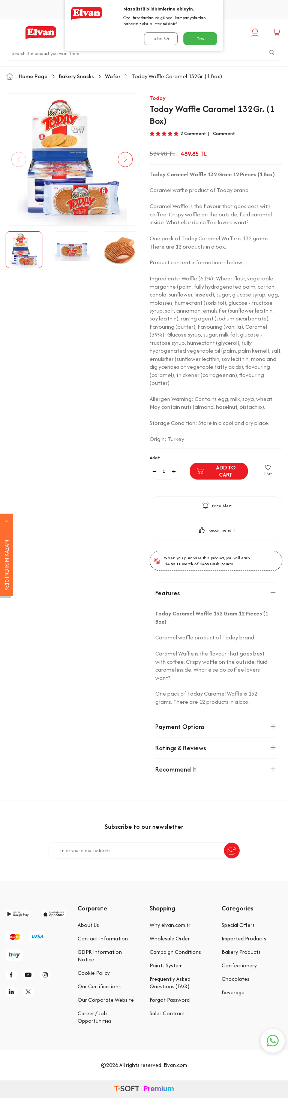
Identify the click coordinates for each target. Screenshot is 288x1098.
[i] (46, 974)
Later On (161, 38)
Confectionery (239, 965)
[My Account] (256, 32)
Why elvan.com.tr (170, 925)
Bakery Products (241, 952)
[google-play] (18, 914)
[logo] (41, 32)
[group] (72, 159)
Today (158, 98)
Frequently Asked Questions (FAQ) (170, 982)
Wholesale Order (170, 938)
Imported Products (244, 938)
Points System (166, 965)
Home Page (27, 76)
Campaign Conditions (175, 952)
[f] (13, 974)
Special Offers (238, 925)
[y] (30, 974)
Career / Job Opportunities (94, 1017)
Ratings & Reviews (216, 747)
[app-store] (54, 914)
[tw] (30, 991)
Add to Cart (216, 470)
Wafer (112, 76)
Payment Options (216, 726)
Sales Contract (167, 1013)
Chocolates (235, 979)
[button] (18, 159)
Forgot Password (170, 1000)
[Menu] (10, 33)
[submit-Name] (232, 850)
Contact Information (103, 938)
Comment (224, 133)
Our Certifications (99, 986)
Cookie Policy (94, 973)
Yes (200, 38)
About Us (88, 925)
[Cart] (277, 32)
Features (216, 592)
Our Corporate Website (106, 1000)
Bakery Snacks (76, 76)
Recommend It (216, 530)
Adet (155, 457)
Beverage (233, 992)
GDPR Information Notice (100, 955)
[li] (13, 991)
